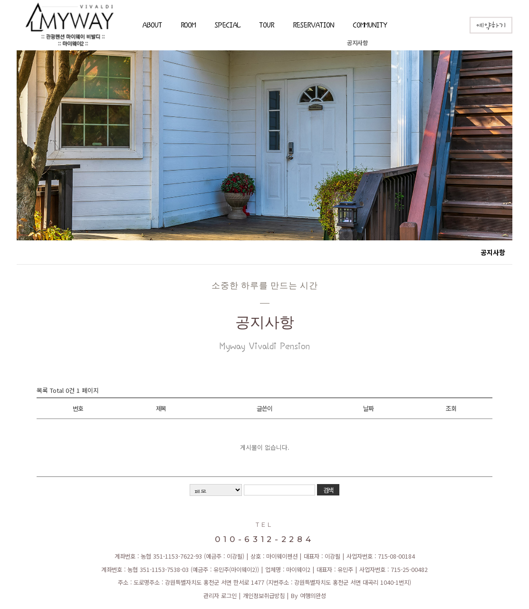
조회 (451, 408)
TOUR (266, 26)
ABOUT (152, 26)
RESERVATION (313, 26)
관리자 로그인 (220, 595)
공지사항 (357, 42)
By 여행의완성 (308, 595)
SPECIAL (227, 26)
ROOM (188, 26)
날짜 (368, 408)
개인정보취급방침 (264, 595)
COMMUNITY (370, 26)
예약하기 (491, 26)
